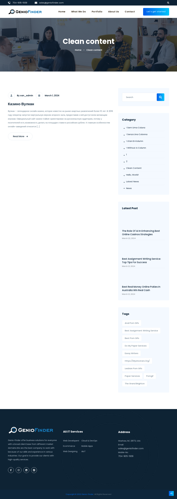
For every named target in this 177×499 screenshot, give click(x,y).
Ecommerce (69, 446)
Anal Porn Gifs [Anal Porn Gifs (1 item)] (132, 323)
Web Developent (71, 440)
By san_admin (25, 95)
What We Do (78, 11)
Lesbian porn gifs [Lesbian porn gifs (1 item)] (133, 368)
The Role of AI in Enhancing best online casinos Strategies (141, 232)
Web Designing (70, 451)
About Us (113, 11)
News (129, 188)
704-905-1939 (20, 2)
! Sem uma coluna (135, 127)
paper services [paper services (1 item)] (132, 376)
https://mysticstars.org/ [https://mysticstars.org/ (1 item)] (137, 360)
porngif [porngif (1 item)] (149, 376)
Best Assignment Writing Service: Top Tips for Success (141, 260)
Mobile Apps (87, 446)
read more (20, 136)
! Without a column (136, 147)
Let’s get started (156, 11)
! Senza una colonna (136, 134)
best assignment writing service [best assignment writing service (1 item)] (141, 330)
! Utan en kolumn (134, 141)
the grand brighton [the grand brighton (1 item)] (135, 383)
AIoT (83, 451)
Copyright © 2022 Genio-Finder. (80, 494)
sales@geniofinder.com (51, 2)
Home (61, 11)
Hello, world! (132, 174)
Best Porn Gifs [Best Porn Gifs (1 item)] (132, 338)
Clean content (94, 50)
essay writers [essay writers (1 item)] (131, 353)
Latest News (132, 181)
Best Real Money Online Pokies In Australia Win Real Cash (141, 288)
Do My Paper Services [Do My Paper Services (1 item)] (136, 345)
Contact (130, 11)
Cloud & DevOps (89, 440)
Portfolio (97, 11)
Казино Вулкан (21, 104)
